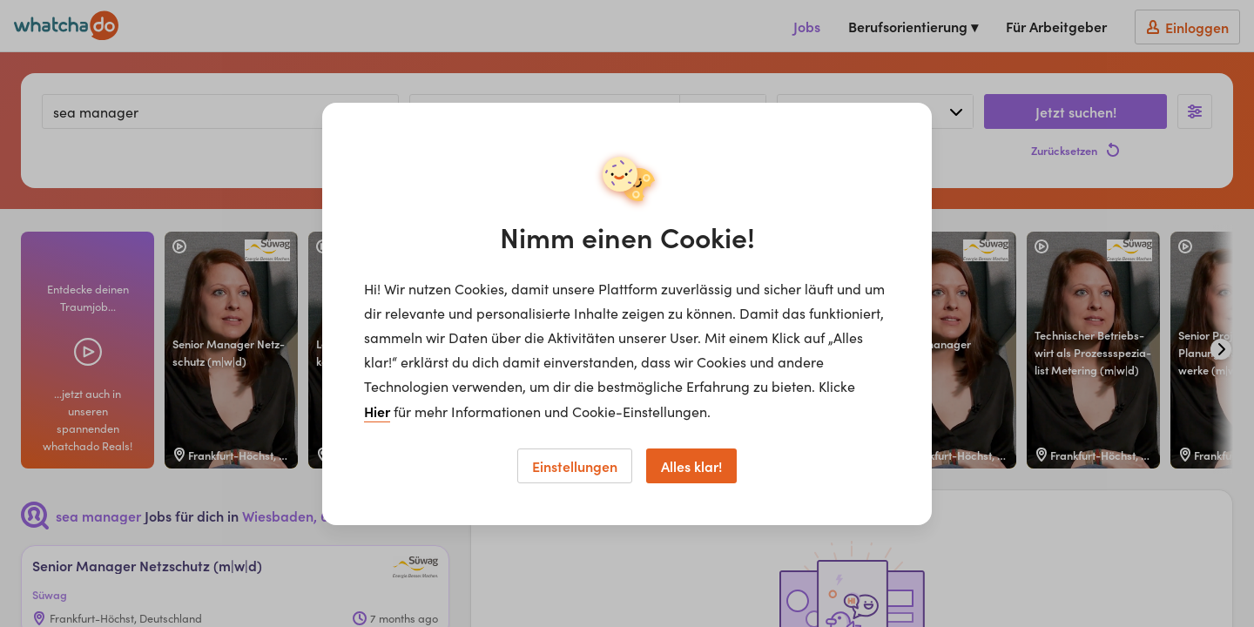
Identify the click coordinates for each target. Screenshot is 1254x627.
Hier (377, 411)
